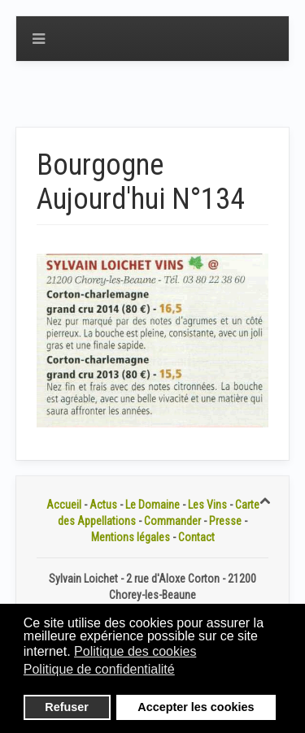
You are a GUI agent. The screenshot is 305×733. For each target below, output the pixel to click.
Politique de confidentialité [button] (99, 669)
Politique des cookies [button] (135, 651)
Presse (225, 520)
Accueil (63, 504)
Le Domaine (152, 504)
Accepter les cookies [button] (195, 706)
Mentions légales (130, 537)
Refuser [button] (67, 706)
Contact (196, 537)
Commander (172, 520)
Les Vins (207, 504)
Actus (103, 504)
